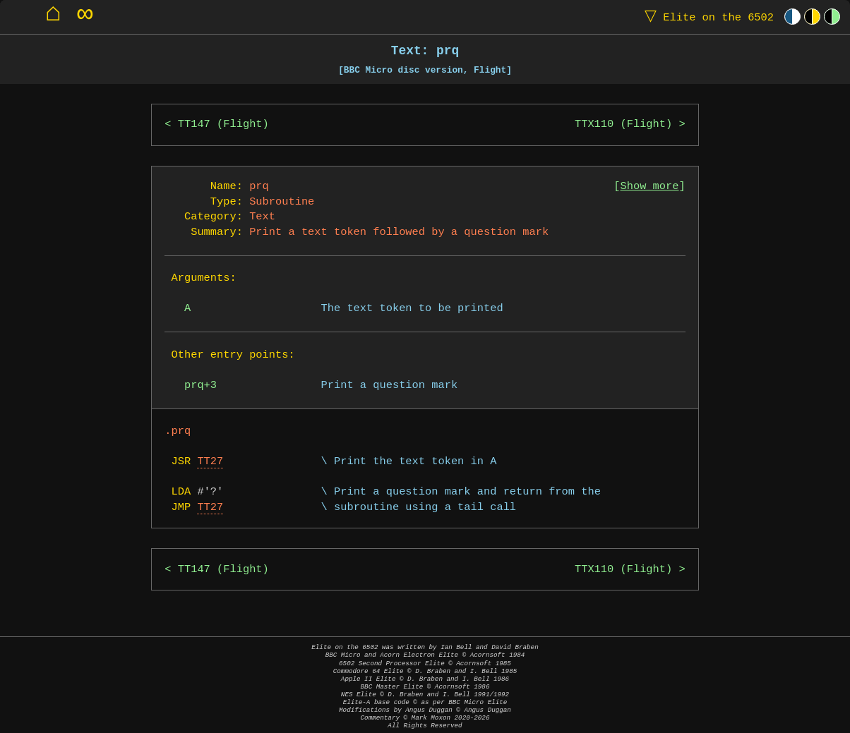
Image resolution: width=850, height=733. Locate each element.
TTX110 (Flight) (623, 124)
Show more (650, 186)
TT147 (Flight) (223, 124)
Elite (706, 16)
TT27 (210, 461)
